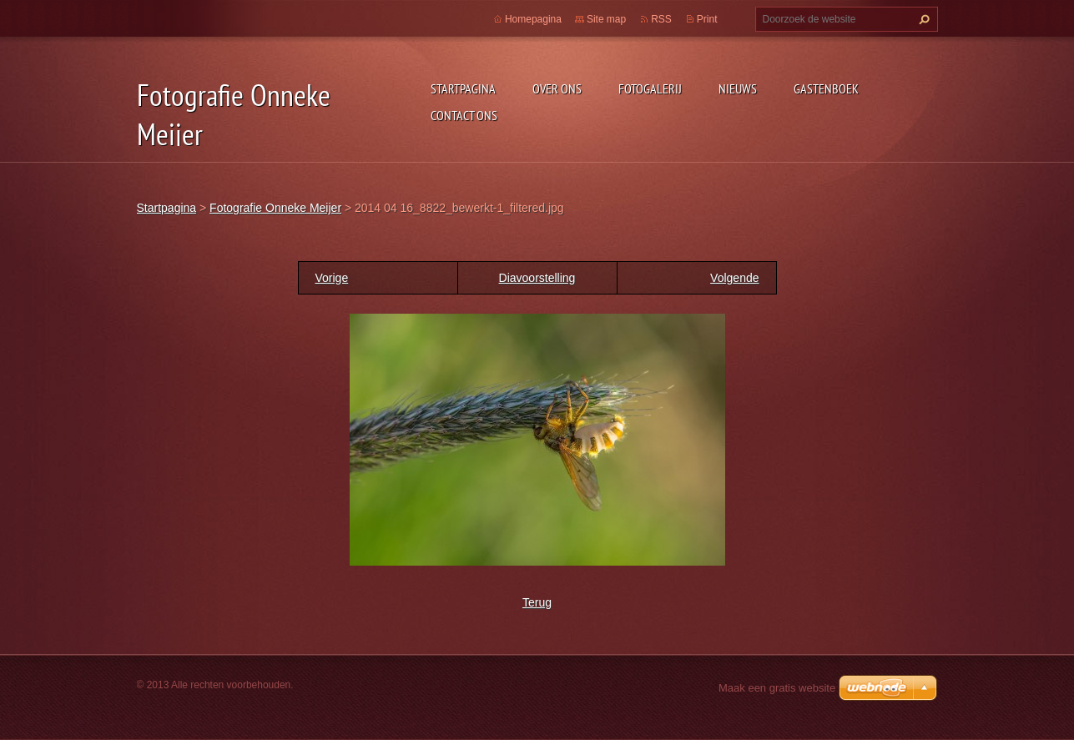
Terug (537, 602)
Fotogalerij (650, 88)
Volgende (734, 277)
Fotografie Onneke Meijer (275, 207)
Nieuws (738, 88)
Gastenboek (826, 88)
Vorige (332, 277)
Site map (606, 19)
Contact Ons (464, 115)
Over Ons (557, 88)
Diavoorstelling (537, 277)
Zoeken (922, 19)
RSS (661, 19)
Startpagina (463, 88)
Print (707, 19)
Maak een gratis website (777, 688)
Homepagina (533, 19)
